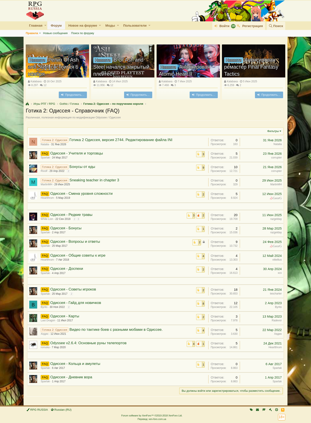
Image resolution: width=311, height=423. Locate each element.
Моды (110, 25)
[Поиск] (276, 26)
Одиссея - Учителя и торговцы (77, 153)
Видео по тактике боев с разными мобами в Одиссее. (116, 329)
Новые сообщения (55, 33)
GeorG (276, 197)
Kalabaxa (36, 81)
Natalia (45, 144)
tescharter (275, 293)
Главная (35, 25)
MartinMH (47, 184)
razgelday (275, 219)
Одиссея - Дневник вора (72, 377)
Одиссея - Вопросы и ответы (76, 241)
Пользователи (134, 25)
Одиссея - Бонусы (66, 228)
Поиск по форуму (82, 33)
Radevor (276, 320)
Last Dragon (48, 320)
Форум (56, 25)
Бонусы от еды (83, 167)
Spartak (45, 157)
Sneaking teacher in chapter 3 (95, 180)
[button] (45, 25)
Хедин (45, 333)
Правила (32, 33)
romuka (45, 347)
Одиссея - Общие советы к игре (78, 255)
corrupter (276, 157)
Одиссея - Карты (65, 316)
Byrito (44, 307)
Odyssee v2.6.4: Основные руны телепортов (89, 343)
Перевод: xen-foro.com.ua (151, 419)
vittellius (276, 259)
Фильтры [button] (272, 131)
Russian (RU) (61, 409)
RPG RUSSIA (37, 409)
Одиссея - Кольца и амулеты (76, 364)
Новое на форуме (82, 25)
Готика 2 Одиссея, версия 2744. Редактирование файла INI (121, 140)
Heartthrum (274, 347)
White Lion (47, 219)
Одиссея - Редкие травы (72, 215)
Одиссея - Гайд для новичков (76, 303)
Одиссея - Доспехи (67, 269)
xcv (279, 272)
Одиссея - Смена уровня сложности (82, 193)
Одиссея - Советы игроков (74, 289)
